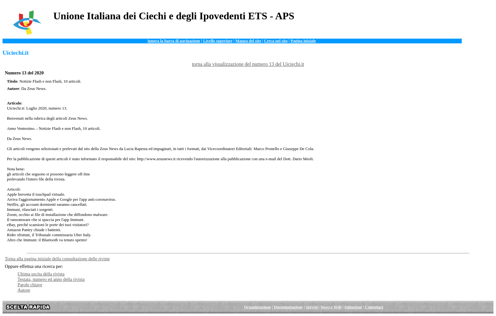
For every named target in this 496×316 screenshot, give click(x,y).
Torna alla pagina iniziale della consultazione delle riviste (57, 258)
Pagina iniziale (303, 41)
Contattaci (374, 307)
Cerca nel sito (276, 41)
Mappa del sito (248, 41)
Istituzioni (353, 307)
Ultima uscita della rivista (40, 273)
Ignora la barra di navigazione (173, 41)
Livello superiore (217, 41)
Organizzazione (257, 307)
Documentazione (288, 307)
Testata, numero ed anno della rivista (51, 279)
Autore (23, 290)
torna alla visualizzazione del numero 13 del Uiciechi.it (248, 64)
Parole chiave (29, 284)
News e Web (331, 307)
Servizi (312, 307)
